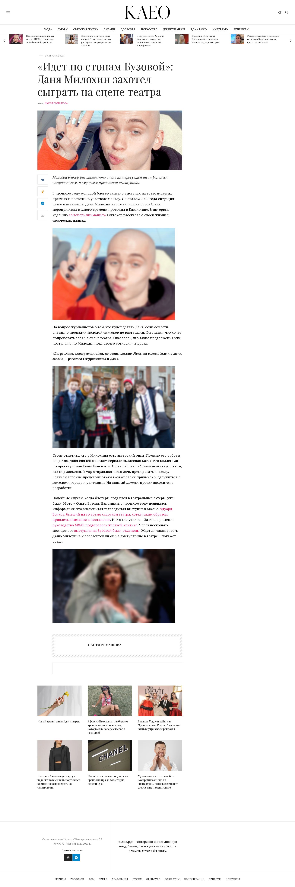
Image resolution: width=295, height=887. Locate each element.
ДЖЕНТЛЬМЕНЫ (174, 29)
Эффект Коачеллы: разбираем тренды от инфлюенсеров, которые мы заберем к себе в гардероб (108, 727)
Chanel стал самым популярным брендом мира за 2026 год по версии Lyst (108, 780)
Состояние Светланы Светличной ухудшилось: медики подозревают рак (205, 39)
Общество (153, 879)
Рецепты (215, 879)
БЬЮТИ (63, 29)
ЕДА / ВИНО (199, 29)
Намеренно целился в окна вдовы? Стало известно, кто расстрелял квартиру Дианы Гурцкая (96, 40)
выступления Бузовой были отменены (107, 530)
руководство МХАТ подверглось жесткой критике (94, 525)
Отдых (137, 879)
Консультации (194, 879)
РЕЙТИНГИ (241, 29)
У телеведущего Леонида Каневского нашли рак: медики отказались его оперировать (150, 40)
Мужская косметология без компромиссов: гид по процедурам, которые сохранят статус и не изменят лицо (158, 781)
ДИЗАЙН (109, 29)
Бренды (60, 879)
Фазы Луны (172, 879)
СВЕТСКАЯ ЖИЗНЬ (85, 29)
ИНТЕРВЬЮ (220, 29)
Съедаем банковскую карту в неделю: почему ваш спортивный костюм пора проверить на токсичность (58, 781)
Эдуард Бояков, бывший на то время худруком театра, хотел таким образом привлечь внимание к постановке (112, 514)
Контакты (233, 879)
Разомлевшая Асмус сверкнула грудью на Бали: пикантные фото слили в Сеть (263, 39)
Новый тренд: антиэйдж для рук (58, 721)
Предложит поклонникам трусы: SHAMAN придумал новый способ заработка (40, 39)
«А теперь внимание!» (87, 215)
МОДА (48, 29)
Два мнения (120, 879)
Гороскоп (77, 879)
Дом (91, 879)
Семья (103, 879)
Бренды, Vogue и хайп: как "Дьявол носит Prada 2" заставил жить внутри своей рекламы (159, 725)
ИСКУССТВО (149, 29)
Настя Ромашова (56, 103)
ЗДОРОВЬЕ (128, 29)
